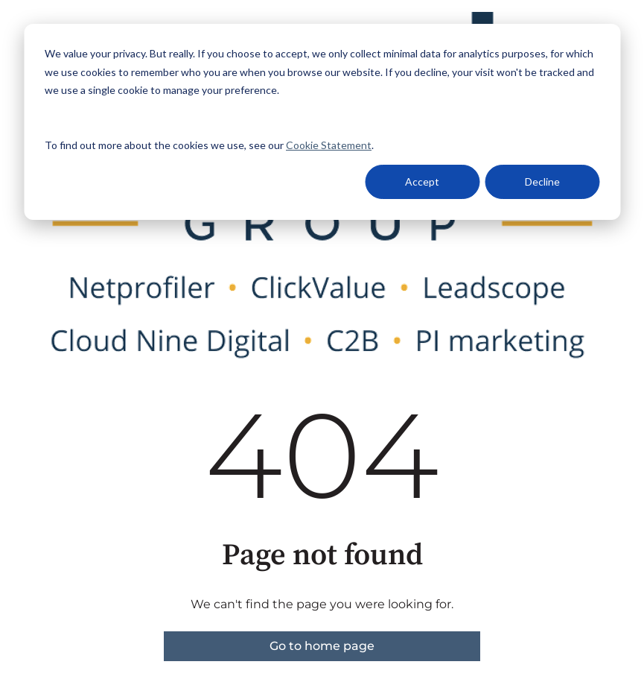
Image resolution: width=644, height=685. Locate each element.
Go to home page (322, 646)
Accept (422, 181)
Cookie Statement (329, 145)
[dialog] (322, 122)
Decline (542, 181)
